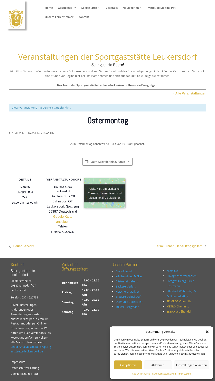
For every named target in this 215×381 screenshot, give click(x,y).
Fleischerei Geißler (127, 291)
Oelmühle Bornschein (129, 302)
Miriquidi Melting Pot (162, 8)
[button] (207, 332)
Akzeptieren (128, 365)
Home (49, 8)
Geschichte (65, 8)
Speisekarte (89, 8)
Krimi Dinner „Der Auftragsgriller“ (179, 246)
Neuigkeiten (131, 8)
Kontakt (83, 17)
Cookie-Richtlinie (141, 373)
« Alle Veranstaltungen (189, 93)
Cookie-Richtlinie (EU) (24, 374)
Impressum (185, 373)
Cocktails (112, 8)
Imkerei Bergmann (127, 307)
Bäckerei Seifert (126, 286)
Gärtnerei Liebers (127, 281)
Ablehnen (157, 365)
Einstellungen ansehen (191, 365)
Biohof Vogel (124, 271)
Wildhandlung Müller (129, 276)
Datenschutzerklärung (164, 373)
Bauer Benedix (23, 246)
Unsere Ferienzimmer (59, 17)
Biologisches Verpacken (182, 276)
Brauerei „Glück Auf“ (129, 296)
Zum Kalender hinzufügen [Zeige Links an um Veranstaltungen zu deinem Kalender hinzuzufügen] (108, 161)
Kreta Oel (173, 271)
